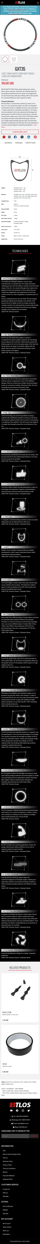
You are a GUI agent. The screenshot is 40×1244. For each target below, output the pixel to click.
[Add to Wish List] (4, 137)
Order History (7, 1227)
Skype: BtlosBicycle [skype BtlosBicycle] (20, 1127)
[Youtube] (11, 1110)
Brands (5, 1172)
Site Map (6, 1196)
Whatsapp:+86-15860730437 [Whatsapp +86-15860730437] (20, 1120)
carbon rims (28, 1082)
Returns (5, 1193)
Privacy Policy (7, 1165)
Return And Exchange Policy (12, 1154)
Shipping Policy (8, 1179)
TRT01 (4, 1063)
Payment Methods (9, 1176)
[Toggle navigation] (2, 2)
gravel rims (8, 1082)
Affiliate (5, 1210)
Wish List (6, 1231)
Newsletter (6, 1234)
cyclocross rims (18, 1082)
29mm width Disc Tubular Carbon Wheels (15, 1091)
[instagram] (23, 1110)
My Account (7, 1223)
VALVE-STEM (6, 1012)
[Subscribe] (34, 1136)
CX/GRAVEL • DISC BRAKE (14, 1089)
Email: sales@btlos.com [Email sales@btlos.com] (20, 1123)
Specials (5, 1213)
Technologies (19, 142)
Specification (8, 142)
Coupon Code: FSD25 (15, 13)
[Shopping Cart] (38, 2)
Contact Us (6, 1189)
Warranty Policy (8, 1161)
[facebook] (17, 1110)
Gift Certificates (8, 1206)
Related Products (30, 142)
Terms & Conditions (9, 1168)
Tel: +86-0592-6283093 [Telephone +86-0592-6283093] (20, 1116)
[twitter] (28, 1110)
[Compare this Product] (9, 137)
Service (5, 1158)
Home (3, 1089)
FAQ (4, 1151)
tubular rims (9, 1084)
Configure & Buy (20, 132)
